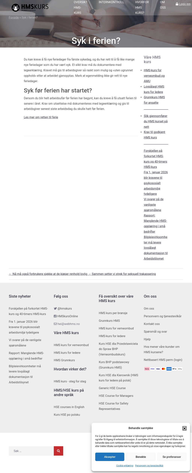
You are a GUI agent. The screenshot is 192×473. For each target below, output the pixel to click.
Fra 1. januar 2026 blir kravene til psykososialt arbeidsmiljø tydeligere (156, 183)
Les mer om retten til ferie (41, 117)
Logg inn (184, 4)
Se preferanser (172, 457)
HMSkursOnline (67, 316)
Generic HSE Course (112, 388)
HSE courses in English (69, 407)
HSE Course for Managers (116, 396)
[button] (184, 428)
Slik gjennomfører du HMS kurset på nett (156, 121)
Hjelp (147, 339)
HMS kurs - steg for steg (70, 381)
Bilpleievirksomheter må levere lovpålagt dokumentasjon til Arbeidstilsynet (156, 247)
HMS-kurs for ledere (112, 336)
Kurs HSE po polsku (67, 414)
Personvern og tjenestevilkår (149, 465)
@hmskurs (65, 308)
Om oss (149, 308)
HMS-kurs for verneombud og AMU (154, 76)
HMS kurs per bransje (113, 313)
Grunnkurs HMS (109, 321)
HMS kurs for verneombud (71, 345)
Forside (14, 17)
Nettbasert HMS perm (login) (163, 360)
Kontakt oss (152, 324)
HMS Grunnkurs (64, 360)
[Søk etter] (31, 451)
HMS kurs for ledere (67, 353)
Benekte (141, 457)
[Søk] (58, 451)
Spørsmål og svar (155, 331)
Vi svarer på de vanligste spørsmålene (154, 204)
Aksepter (110, 457)
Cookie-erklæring (124, 465)
